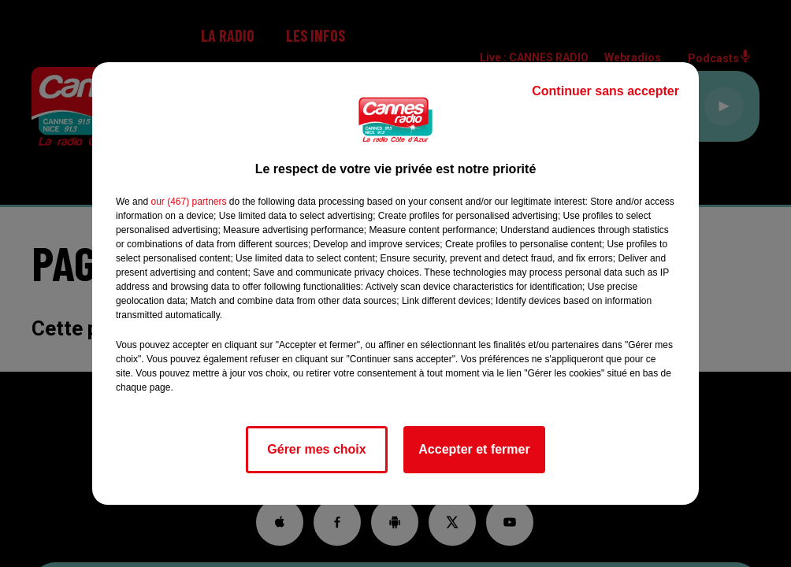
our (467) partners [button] (188, 201)
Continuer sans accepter (605, 91)
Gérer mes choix (316, 449)
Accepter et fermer (473, 449)
